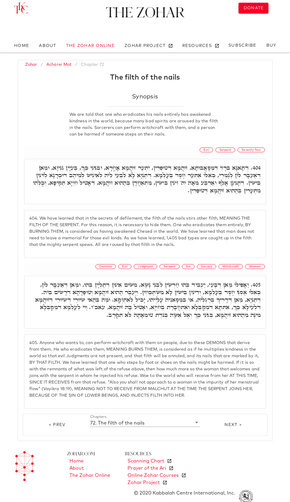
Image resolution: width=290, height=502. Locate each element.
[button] (145, 423)
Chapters (98, 417)
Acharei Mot (59, 65)
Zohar (31, 65)
